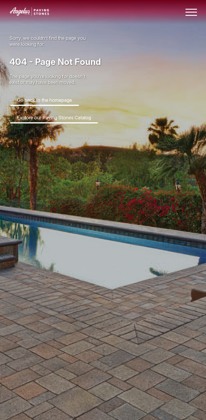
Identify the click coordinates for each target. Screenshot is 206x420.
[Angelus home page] (29, 14)
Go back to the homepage (44, 100)
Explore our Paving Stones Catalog (54, 118)
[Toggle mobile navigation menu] (191, 12)
